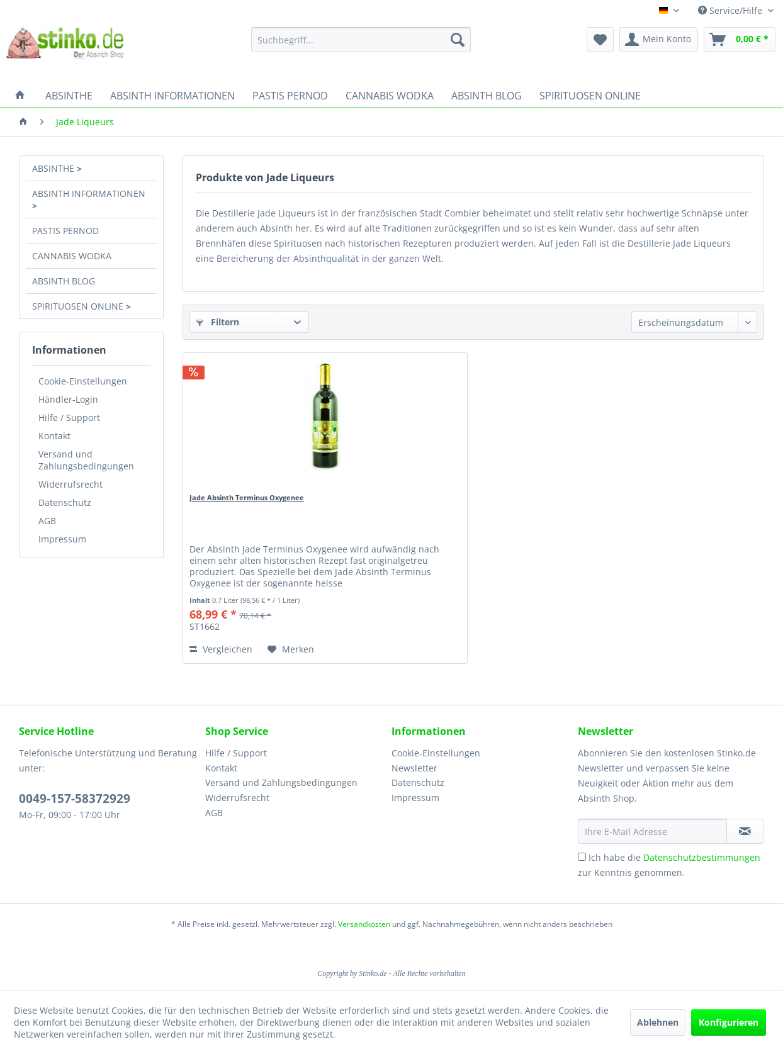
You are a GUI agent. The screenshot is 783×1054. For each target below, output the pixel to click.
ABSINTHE (54, 168)
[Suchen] (457, 39)
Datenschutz (64, 502)
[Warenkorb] (739, 39)
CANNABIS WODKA (71, 256)
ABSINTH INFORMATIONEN (88, 193)
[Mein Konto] (658, 39)
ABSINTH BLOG (63, 281)
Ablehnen (658, 1022)
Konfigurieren (728, 1022)
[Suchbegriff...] (360, 39)
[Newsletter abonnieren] (744, 831)
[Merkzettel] (600, 39)
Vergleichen (220, 649)
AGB (47, 521)
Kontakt (54, 436)
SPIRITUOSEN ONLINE (79, 306)
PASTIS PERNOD (65, 231)
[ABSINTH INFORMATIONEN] (172, 96)
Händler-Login (68, 399)
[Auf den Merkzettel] (291, 649)
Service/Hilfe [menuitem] (731, 10)
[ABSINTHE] (69, 96)
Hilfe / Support (69, 417)
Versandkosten (364, 924)
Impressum (62, 539)
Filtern (217, 322)
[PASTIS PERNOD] (290, 96)
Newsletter (414, 768)
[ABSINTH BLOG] (486, 96)
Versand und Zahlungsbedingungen (86, 460)
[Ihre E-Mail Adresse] (652, 831)
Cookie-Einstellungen (82, 381)
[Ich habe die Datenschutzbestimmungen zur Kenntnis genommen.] (582, 857)
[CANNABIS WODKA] (389, 96)
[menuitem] (360, 39)
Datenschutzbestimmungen (701, 857)
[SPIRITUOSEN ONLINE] (590, 96)
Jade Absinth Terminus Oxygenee (246, 497)
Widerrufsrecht (70, 484)
